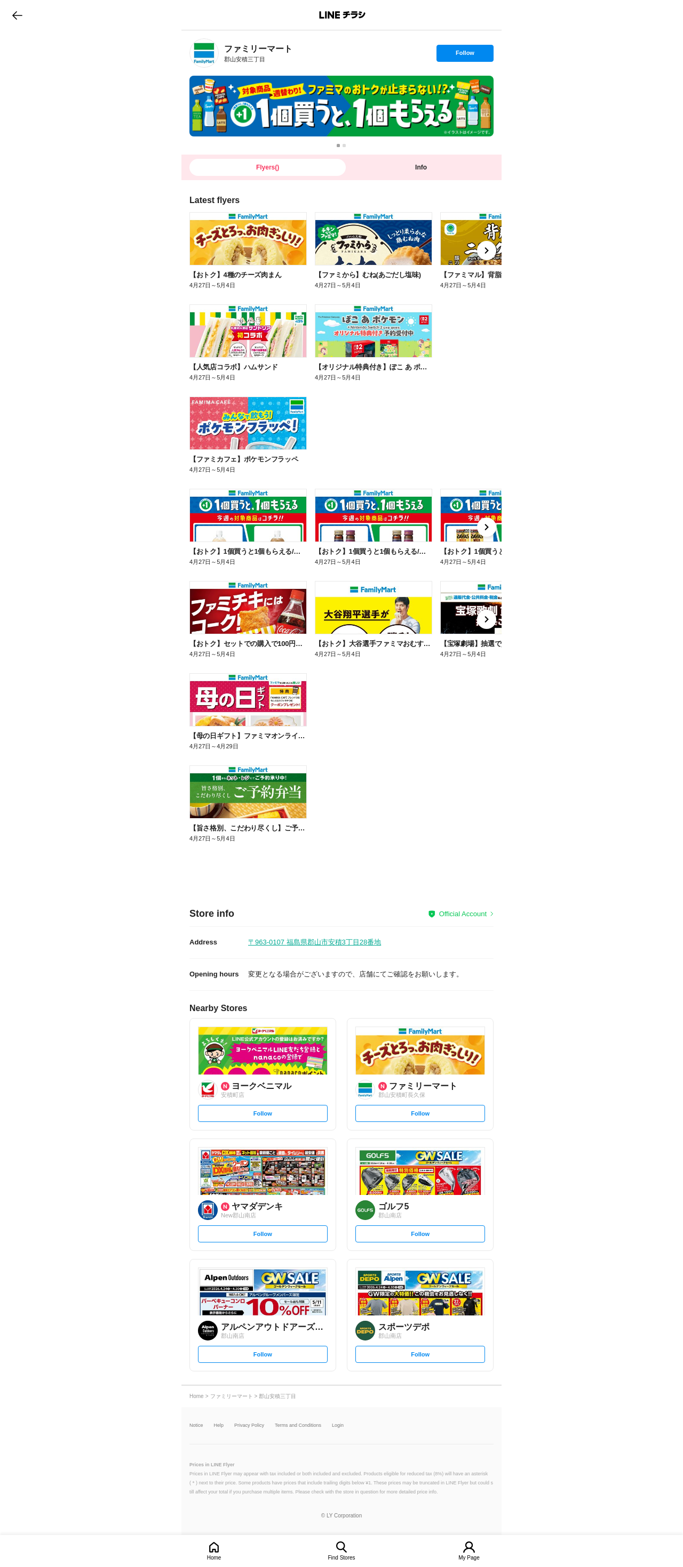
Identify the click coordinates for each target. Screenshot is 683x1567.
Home (214, 1558)
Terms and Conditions (298, 1425)
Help (219, 1425)
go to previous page (17, 15)
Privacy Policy (249, 1425)
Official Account (463, 914)
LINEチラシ (342, 15)
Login (338, 1425)
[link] (204, 53)
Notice (196, 1425)
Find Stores (341, 1558)
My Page (468, 1558)
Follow (464, 55)
